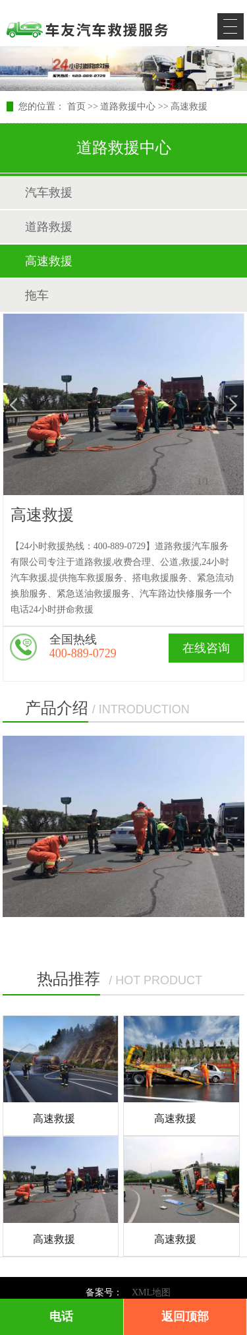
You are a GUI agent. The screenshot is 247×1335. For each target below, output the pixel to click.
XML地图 (151, 1292)
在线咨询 (206, 648)
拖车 (37, 295)
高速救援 (189, 106)
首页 (76, 106)
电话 (61, 1316)
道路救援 (48, 226)
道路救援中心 (127, 106)
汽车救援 (48, 192)
